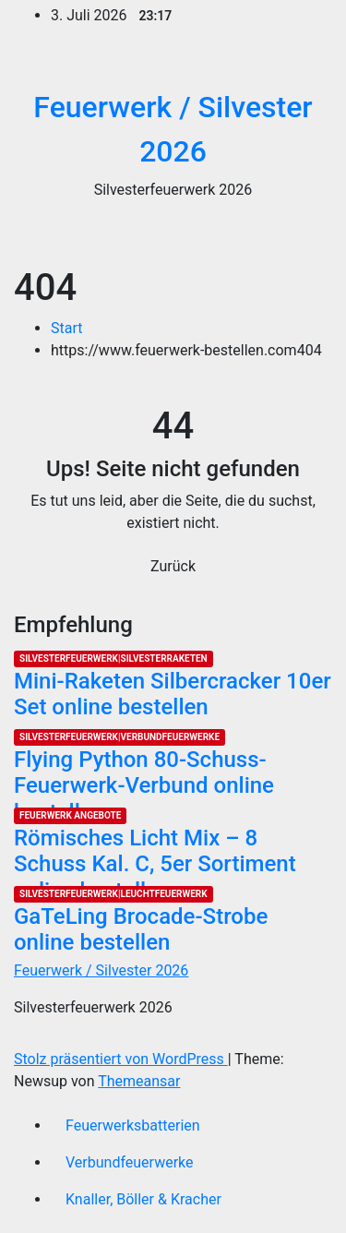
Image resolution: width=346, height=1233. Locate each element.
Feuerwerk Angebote (70, 815)
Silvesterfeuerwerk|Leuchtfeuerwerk (113, 894)
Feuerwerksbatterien (133, 1125)
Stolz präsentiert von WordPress (121, 1059)
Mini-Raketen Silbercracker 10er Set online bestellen (172, 694)
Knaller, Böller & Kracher (143, 1199)
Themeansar (139, 1081)
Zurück (173, 566)
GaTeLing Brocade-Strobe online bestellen (141, 930)
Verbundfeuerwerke (130, 1162)
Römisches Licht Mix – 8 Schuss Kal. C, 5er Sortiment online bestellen (155, 864)
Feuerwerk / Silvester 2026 (101, 970)
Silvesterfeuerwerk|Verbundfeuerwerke (119, 737)
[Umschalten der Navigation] (305, 237)
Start (66, 328)
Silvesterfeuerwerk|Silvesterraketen (113, 658)
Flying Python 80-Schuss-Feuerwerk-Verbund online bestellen (144, 786)
